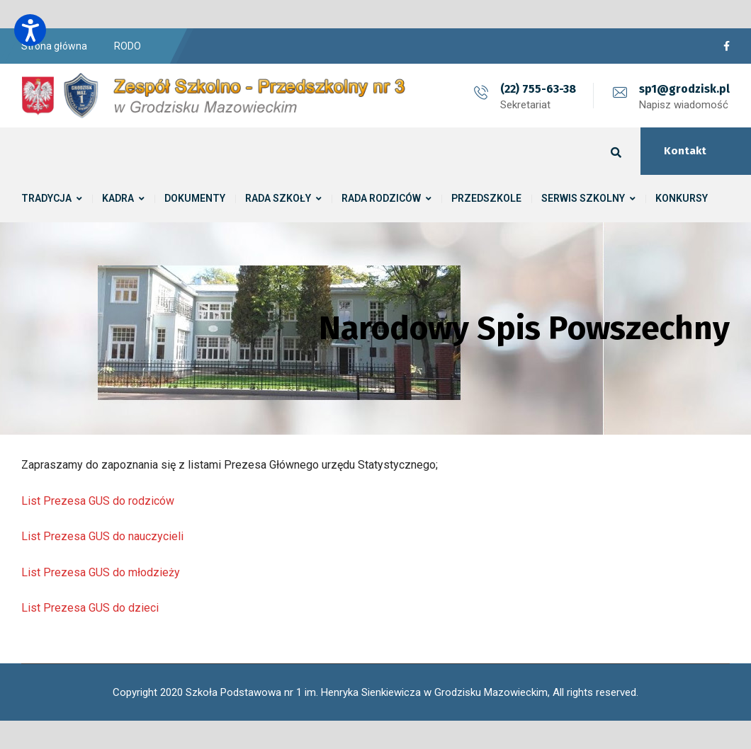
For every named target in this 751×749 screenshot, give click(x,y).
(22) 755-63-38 (538, 89)
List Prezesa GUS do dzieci (90, 607)
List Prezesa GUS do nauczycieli (102, 536)
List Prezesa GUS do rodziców (97, 501)
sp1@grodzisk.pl (684, 89)
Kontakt (685, 150)
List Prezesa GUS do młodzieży (100, 572)
